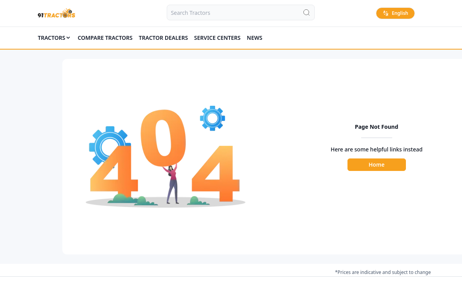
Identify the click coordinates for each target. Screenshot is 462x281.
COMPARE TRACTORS (105, 37)
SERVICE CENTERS (217, 37)
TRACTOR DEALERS (163, 37)
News (255, 37)
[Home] (56, 13)
